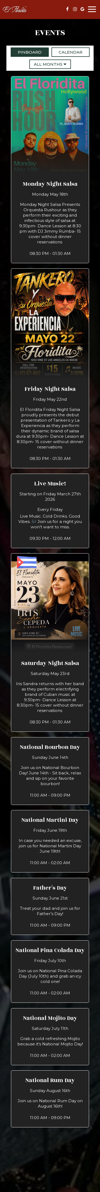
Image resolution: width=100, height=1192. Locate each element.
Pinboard (26, 52)
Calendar (66, 52)
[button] (50, 169)
